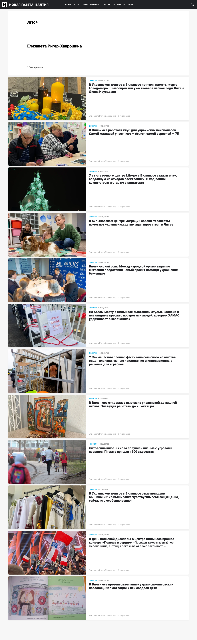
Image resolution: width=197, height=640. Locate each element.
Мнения (94, 4)
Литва (107, 4)
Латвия (117, 4)
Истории (83, 4)
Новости (70, 4)
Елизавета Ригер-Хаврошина (102, 116)
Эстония (128, 4)
